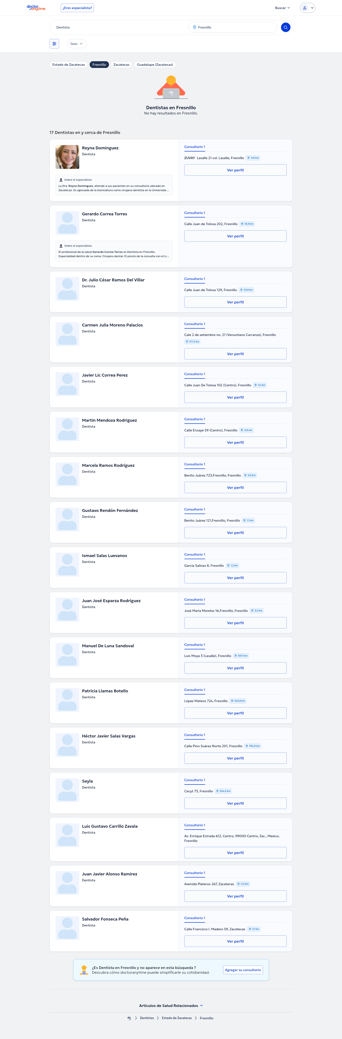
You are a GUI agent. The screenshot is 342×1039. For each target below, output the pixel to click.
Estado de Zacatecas (68, 64)
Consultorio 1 (194, 147)
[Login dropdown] (307, 8)
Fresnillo (99, 64)
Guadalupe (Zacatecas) (155, 64)
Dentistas (145, 1018)
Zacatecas (122, 64)
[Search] (285, 27)
